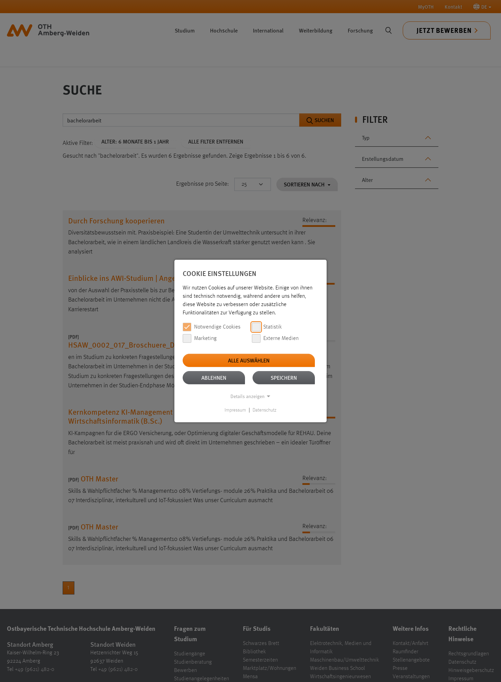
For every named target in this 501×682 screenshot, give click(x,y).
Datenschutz (264, 410)
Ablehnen (213, 377)
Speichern (284, 377)
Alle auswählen (249, 360)
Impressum (235, 410)
